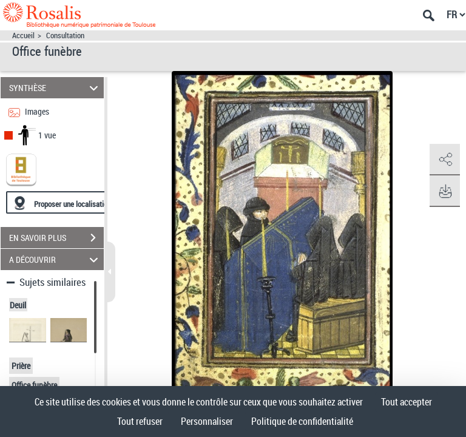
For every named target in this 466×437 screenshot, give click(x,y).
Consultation (65, 35)
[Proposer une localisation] (63, 202)
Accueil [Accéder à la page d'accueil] (23, 35)
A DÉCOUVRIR (55, 259)
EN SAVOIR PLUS (56, 237)
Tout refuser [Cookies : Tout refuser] (140, 421)
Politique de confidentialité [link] (302, 421)
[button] (445, 159)
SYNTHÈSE (55, 87)
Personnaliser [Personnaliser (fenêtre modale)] (207, 421)
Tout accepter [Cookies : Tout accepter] (406, 401)
